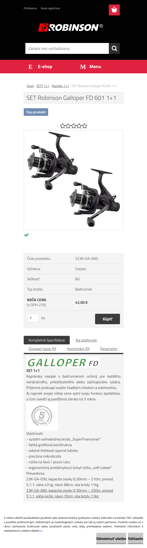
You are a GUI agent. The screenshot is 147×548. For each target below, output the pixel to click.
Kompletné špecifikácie (46, 340)
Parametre (108, 348)
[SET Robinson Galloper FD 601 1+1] (73, 132)
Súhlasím (135, 538)
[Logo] (70, 27)
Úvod (30, 86)
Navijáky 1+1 (60, 86)
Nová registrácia (50, 8)
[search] (114, 48)
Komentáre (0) (78, 348)
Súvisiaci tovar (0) (42, 348)
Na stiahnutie (86, 340)
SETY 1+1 (43, 86)
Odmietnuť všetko (111, 538)
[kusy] (33, 318)
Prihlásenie (30, 8)
